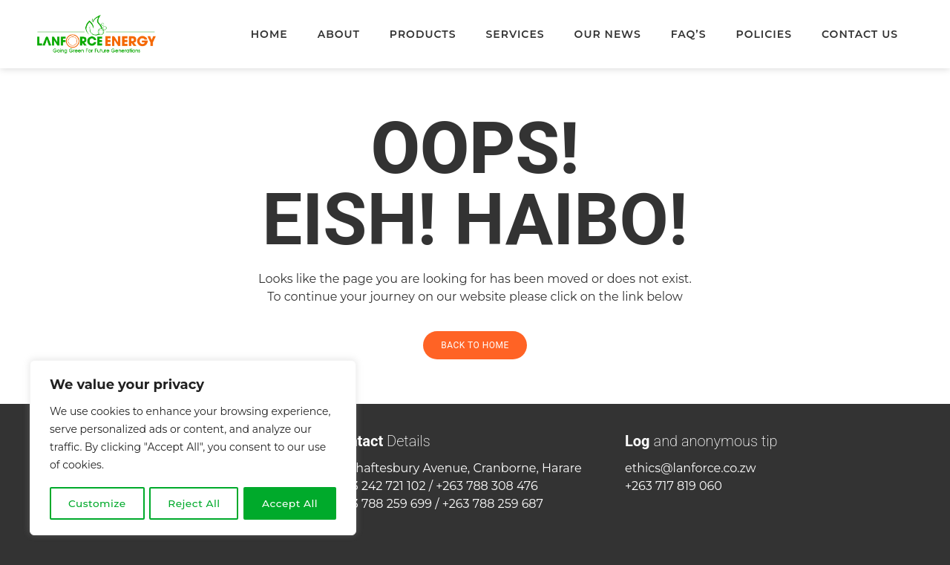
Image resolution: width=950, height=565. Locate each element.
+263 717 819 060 (673, 486)
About (339, 34)
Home (269, 34)
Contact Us (860, 34)
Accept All (290, 503)
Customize (97, 503)
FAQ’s (689, 34)
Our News (607, 34)
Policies (764, 34)
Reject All (194, 503)
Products (423, 34)
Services (514, 34)
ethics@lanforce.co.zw (690, 468)
